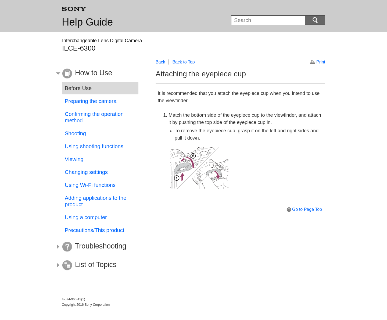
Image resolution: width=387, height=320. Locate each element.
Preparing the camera (90, 101)
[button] (96, 73)
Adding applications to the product (95, 201)
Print (320, 62)
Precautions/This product (94, 230)
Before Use (78, 88)
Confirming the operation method (94, 117)
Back (160, 62)
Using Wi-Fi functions (90, 185)
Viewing (74, 159)
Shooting (75, 133)
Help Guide (87, 22)
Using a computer (86, 217)
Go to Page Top (307, 209)
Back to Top (183, 62)
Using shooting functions (94, 146)
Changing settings (86, 172)
